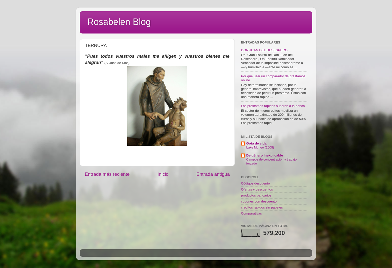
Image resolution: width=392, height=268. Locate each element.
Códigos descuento (255, 183)
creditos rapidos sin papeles (262, 207)
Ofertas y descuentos (257, 189)
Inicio (163, 174)
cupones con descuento (259, 201)
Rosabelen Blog (119, 22)
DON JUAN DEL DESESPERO (264, 50)
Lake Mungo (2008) (260, 147)
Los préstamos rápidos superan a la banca (273, 106)
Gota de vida (256, 143)
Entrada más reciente (107, 174)
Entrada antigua (213, 174)
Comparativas (251, 213)
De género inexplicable (264, 155)
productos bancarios (256, 195)
